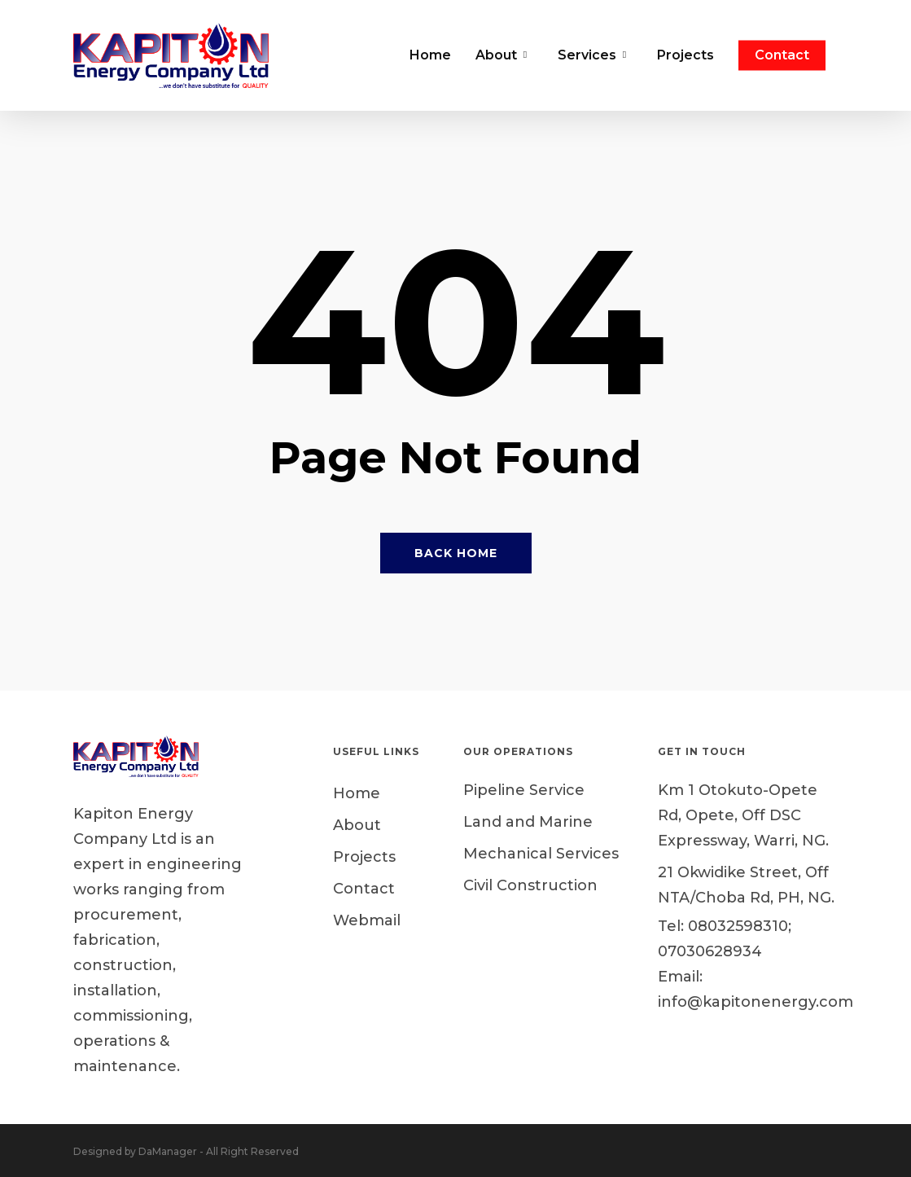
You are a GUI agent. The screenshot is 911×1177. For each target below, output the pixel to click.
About (357, 825)
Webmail (367, 920)
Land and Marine (528, 822)
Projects (364, 857)
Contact (364, 889)
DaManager (167, 1151)
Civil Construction (530, 885)
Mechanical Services (541, 854)
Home (356, 793)
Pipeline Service (524, 790)
